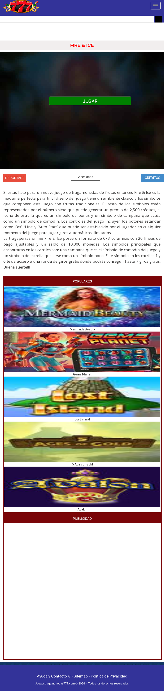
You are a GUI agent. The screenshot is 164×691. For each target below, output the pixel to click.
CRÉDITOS (152, 178)
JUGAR (90, 101)
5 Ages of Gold (82, 464)
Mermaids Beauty (82, 329)
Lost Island (82, 419)
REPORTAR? (14, 178)
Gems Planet (82, 374)
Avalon (82, 509)
